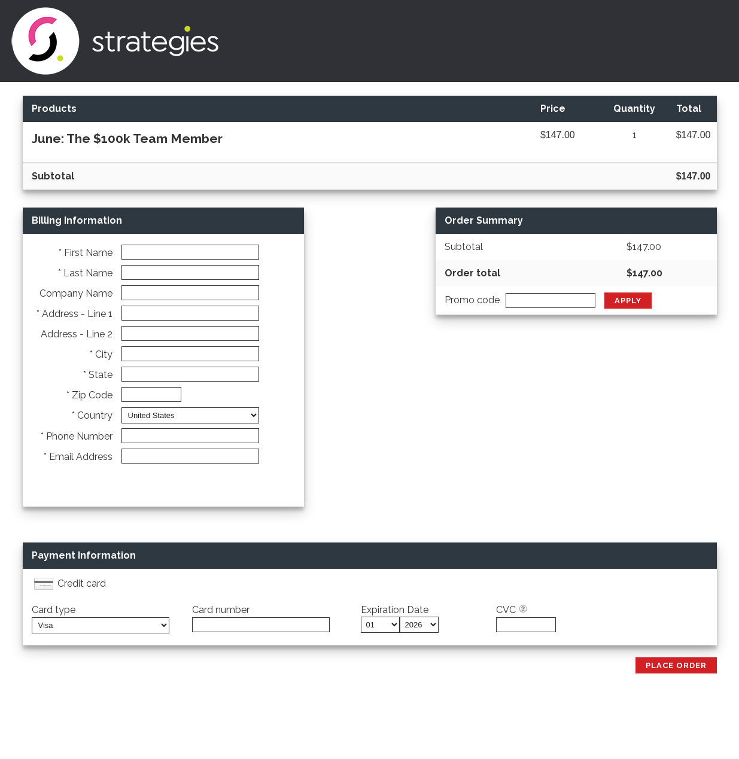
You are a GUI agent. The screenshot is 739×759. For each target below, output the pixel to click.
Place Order (676, 665)
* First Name (85, 252)
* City (101, 354)
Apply (628, 300)
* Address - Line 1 (74, 313)
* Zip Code (89, 395)
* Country (92, 415)
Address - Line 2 (76, 334)
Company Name (75, 293)
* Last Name (85, 273)
